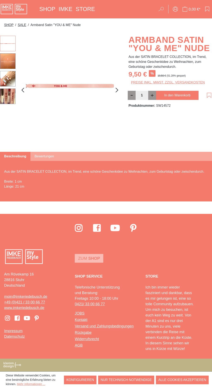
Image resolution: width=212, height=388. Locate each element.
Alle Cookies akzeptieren (182, 380)
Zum (89, 258)
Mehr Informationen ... (31, 384)
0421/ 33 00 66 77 (90, 304)
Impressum (13, 331)
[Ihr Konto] (175, 9)
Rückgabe (83, 333)
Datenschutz (14, 336)
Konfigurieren (80, 380)
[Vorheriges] (23, 90)
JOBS (79, 313)
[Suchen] (162, 9)
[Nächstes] (117, 90)
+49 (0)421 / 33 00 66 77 (24, 302)
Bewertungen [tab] (44, 156)
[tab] (15, 156)
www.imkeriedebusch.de (24, 308)
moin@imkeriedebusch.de (25, 297)
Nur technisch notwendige (126, 380)
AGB (79, 345)
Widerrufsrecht (87, 339)
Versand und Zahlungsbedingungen (104, 326)
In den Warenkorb (177, 95)
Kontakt (81, 320)
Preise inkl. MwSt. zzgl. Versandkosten (168, 82)
